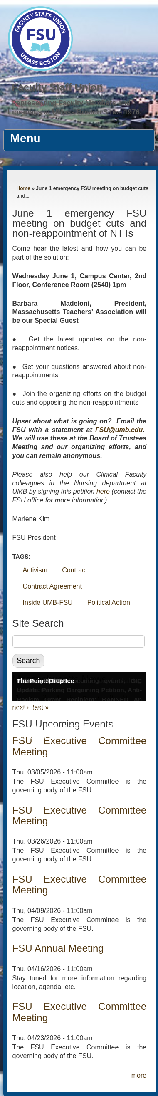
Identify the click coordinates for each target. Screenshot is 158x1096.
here (103, 491)
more (138, 1075)
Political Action (108, 602)
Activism (35, 570)
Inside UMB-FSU (48, 602)
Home (23, 188)
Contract (74, 570)
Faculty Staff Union (57, 87)
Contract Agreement (52, 586)
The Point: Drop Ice (45, 680)
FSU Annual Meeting (58, 948)
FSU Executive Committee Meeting (79, 815)
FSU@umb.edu (119, 429)
